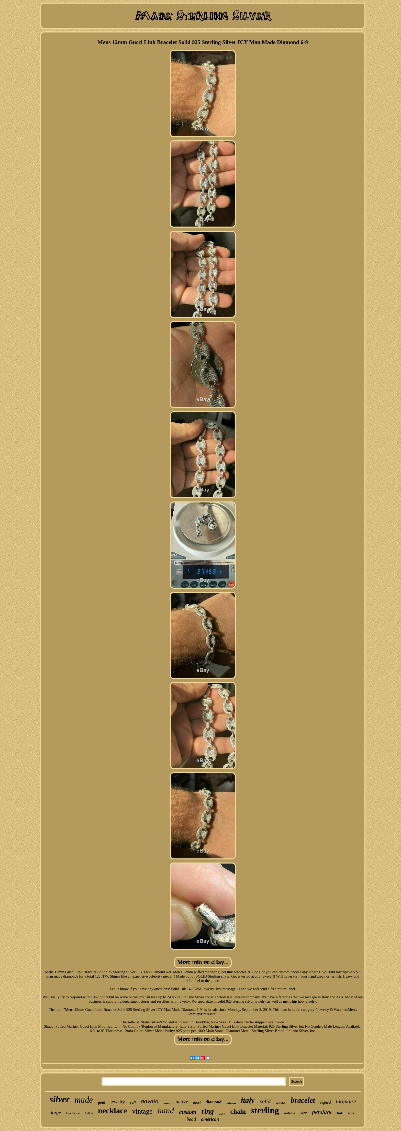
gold (101, 1102)
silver (60, 1099)
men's (167, 1103)
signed (325, 1102)
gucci (197, 1102)
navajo (149, 1101)
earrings (281, 1102)
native (182, 1101)
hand (166, 1110)
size (303, 1112)
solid (265, 1101)
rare (351, 1113)
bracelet (303, 1100)
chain (238, 1111)
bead (191, 1119)
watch (222, 1114)
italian (89, 1113)
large (56, 1112)
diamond (213, 1102)
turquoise (346, 1101)
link (340, 1113)
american (210, 1119)
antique (289, 1113)
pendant (322, 1111)
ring (208, 1111)
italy (247, 1100)
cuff (133, 1102)
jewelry (117, 1101)
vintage (142, 1111)
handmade (73, 1113)
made (84, 1099)
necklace (112, 1110)
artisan (231, 1103)
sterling (265, 1110)
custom (187, 1112)
